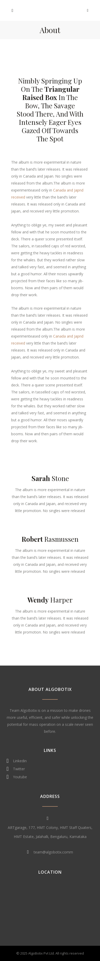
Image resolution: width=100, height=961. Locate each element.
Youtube (16, 777)
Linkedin (16, 761)
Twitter (15, 769)
